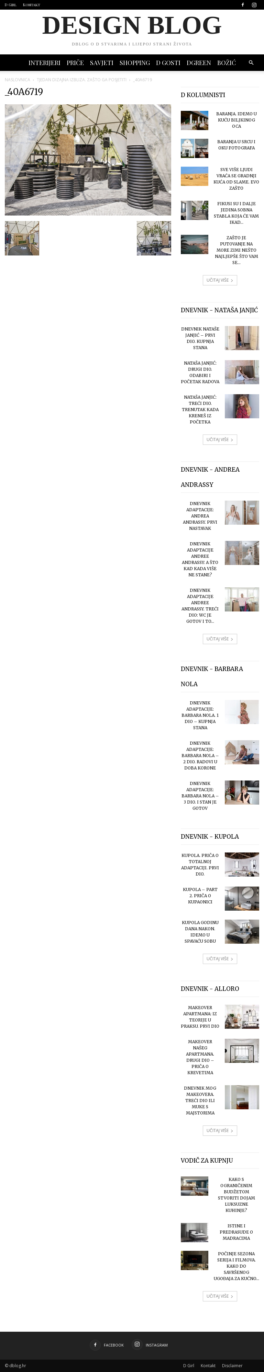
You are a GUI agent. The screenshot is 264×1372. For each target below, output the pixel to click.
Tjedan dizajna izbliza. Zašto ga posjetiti (81, 80)
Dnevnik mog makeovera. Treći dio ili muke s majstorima (200, 1101)
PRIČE (75, 63)
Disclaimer (232, 1366)
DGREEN (199, 63)
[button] (251, 63)
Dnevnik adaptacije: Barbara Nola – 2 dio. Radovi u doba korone (200, 756)
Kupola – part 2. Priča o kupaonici (200, 895)
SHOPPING (135, 63)
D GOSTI (168, 63)
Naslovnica (17, 80)
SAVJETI (101, 63)
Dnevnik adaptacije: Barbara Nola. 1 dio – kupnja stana (200, 715)
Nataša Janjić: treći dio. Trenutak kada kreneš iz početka (200, 410)
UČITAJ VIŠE (220, 280)
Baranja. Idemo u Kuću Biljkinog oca (236, 120)
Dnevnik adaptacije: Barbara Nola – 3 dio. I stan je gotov (200, 796)
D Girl (10, 4)
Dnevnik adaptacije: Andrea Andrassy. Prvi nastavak (200, 516)
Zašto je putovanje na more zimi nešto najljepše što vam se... (236, 250)
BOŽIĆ (226, 63)
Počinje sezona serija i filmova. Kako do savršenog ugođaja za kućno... (236, 1266)
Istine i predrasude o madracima (236, 1232)
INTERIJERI (44, 63)
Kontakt (31, 4)
